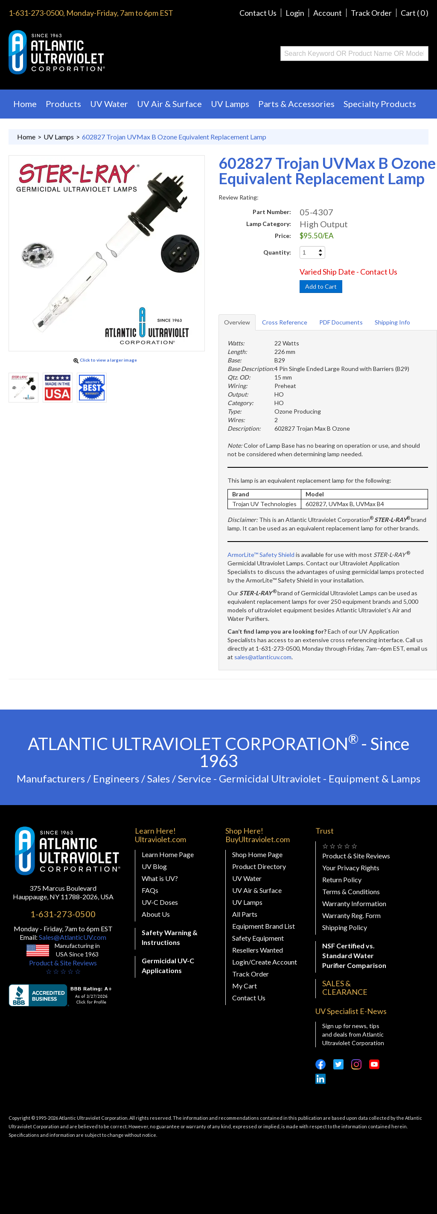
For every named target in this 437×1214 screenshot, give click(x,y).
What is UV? (160, 878)
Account (327, 12)
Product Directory (259, 866)
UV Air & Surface (169, 104)
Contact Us (258, 12)
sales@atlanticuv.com (262, 657)
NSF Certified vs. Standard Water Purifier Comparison (354, 955)
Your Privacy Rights (350, 867)
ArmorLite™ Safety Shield (260, 554)
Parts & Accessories (296, 104)
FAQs (150, 890)
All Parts (244, 914)
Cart (414, 12)
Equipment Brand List (263, 926)
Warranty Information (354, 903)
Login (295, 12)
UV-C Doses (160, 902)
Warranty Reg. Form (351, 915)
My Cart (244, 986)
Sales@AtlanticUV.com (72, 937)
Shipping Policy (344, 927)
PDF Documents (341, 322)
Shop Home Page (257, 854)
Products (63, 104)
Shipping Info (392, 322)
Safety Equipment (258, 938)
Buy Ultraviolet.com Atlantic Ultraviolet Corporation (91, 52)
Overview (237, 322)
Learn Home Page (168, 854)
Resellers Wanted (257, 950)
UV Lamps (230, 104)
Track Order (371, 12)
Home (25, 104)
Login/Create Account (264, 962)
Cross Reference (284, 322)
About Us (156, 914)
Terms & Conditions (351, 891)
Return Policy (341, 879)
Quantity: (277, 252)
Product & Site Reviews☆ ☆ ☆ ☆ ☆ (63, 967)
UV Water (109, 104)
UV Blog (154, 866)
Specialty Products (380, 104)
